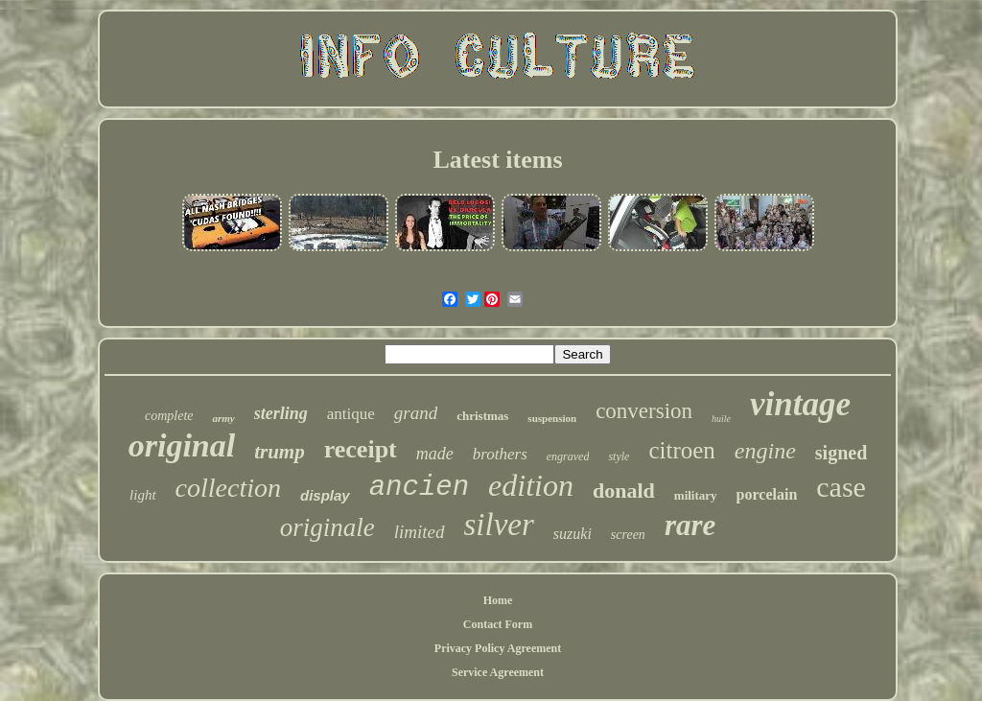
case (841, 486)
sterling (281, 413)
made (435, 453)
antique (351, 414)
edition (530, 485)
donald (624, 490)
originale (327, 527)
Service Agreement (498, 672)
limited (419, 532)
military (695, 495)
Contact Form (497, 624)
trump (279, 451)
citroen (681, 450)
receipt (360, 449)
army (223, 418)
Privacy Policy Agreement (497, 648)
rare (690, 525)
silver (499, 524)
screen (628, 534)
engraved (568, 456)
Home (498, 600)
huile (721, 418)
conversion (644, 411)
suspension (551, 418)
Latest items (497, 160)
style (618, 456)
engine (765, 450)
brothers (500, 454)
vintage (800, 404)
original (182, 445)
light (142, 494)
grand (415, 413)
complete (169, 416)
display (325, 495)
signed (841, 452)
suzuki (572, 534)
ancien (419, 487)
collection (228, 487)
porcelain (767, 494)
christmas (482, 416)
